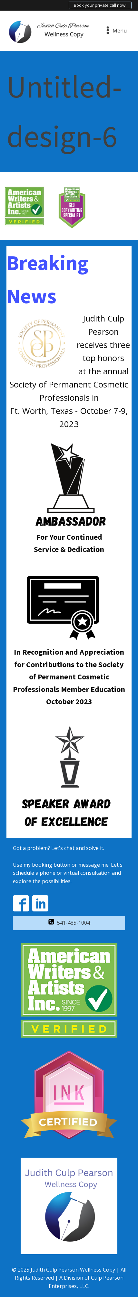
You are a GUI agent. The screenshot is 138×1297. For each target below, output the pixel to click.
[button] (69, 923)
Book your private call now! (100, 5)
